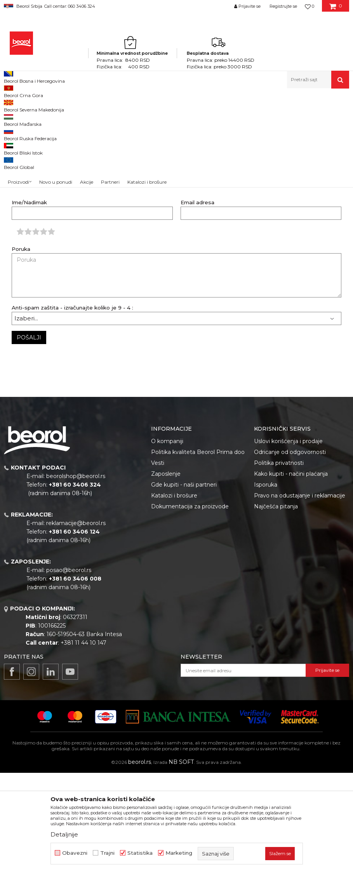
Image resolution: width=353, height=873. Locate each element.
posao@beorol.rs (68, 670)
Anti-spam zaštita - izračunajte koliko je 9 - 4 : (72, 408)
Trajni (107, 853)
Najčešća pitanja (276, 606)
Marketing (178, 853)
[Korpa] (335, 9)
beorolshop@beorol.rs (75, 576)
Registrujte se (283, 6)
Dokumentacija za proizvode (190, 606)
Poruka (21, 349)
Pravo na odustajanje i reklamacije (299, 595)
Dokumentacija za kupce (59, 105)
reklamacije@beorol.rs (76, 623)
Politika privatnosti (279, 563)
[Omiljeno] (309, 6)
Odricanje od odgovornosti (290, 552)
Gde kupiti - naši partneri (184, 584)
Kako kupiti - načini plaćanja (291, 573)
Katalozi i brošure (174, 595)
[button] (318, 79)
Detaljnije (64, 834)
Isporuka (265, 584)
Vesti (157, 563)
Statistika (140, 853)
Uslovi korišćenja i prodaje (288, 541)
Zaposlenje (166, 573)
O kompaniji (167, 541)
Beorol (19, 105)
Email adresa (197, 303)
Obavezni (74, 853)
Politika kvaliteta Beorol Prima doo (198, 552)
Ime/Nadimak (29, 303)
